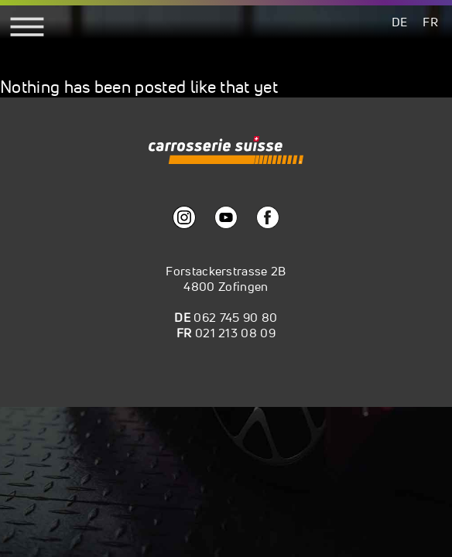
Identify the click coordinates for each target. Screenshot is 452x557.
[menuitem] (400, 21)
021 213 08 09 (235, 332)
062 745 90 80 (235, 317)
